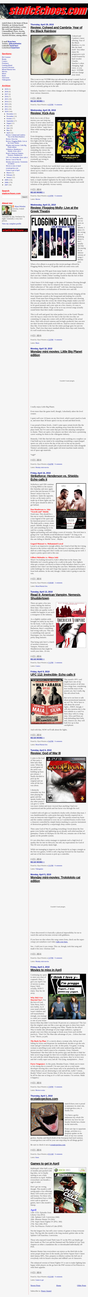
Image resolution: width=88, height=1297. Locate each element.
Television (5, 78)
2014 (6, 101)
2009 (6, 180)
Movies (38, 199)
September (10, 121)
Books (4, 59)
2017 (6, 94)
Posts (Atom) (46, 1291)
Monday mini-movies (42, 467)
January (9, 177)
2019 (6, 89)
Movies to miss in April (46, 970)
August (9, 123)
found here (14, 46)
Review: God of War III (46, 753)
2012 (6, 106)
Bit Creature (6, 57)
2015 (6, 99)
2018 (6, 92)
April (8, 133)
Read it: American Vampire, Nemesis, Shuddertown (14, 154)
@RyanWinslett (15, 44)
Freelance (5, 63)
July (8, 126)
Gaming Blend (7, 65)
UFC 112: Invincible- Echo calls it (53, 674)
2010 (6, 111)
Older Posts (81, 1285)
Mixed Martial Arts (41, 586)
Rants (37, 1157)
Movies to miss (40, 1090)
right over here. (62, 942)
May (8, 130)
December (10, 114)
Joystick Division (8, 67)
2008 (6, 182)
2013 (6, 104)
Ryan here (12, 41)
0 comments (58, 105)
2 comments (58, 583)
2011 (6, 109)
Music (37, 343)
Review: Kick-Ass (43, 113)
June (8, 128)
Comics (38, 666)
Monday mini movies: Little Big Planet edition (16, 146)
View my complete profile (11, 224)
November (10, 116)
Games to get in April (45, 1163)
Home (58, 1285)
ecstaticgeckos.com (44, 1099)
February (10, 175)
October (9, 118)
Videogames (39, 869)
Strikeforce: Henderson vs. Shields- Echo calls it (14, 150)
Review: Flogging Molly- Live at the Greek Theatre (16, 142)
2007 (6, 185)
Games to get (40, 1280)
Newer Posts (35, 1285)
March (9, 173)
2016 (6, 96)
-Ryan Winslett (19, 206)
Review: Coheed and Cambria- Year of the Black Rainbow (15, 136)
